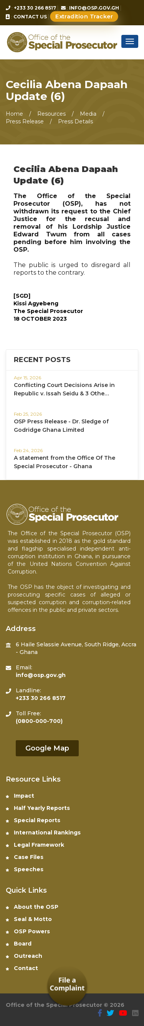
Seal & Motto (29, 919)
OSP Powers (28, 931)
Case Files (24, 857)
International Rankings (43, 832)
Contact (22, 968)
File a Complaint (67, 984)
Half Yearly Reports (38, 808)
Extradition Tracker (84, 16)
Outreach (24, 955)
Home (14, 113)
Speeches (24, 869)
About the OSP (32, 906)
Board (18, 943)
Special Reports (33, 820)
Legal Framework (35, 844)
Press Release (25, 121)
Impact (20, 795)
